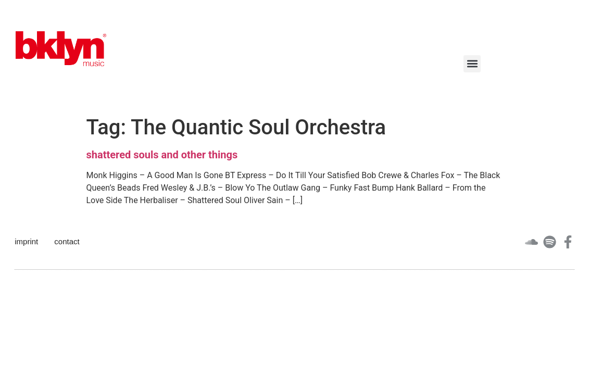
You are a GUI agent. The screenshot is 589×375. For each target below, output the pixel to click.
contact (66, 241)
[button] (472, 63)
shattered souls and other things (162, 154)
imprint (26, 241)
